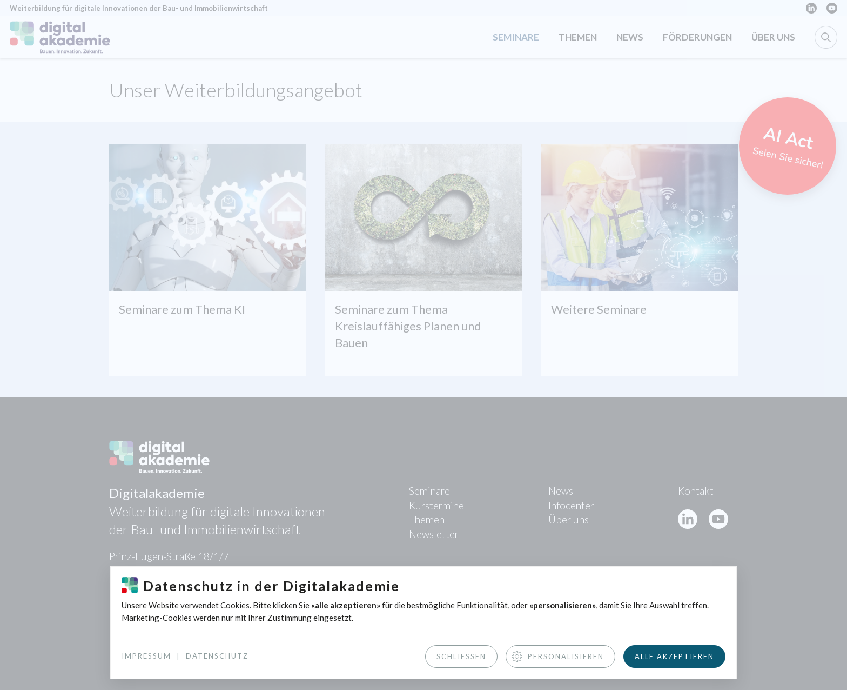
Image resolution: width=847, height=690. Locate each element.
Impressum (146, 656)
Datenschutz (217, 656)
